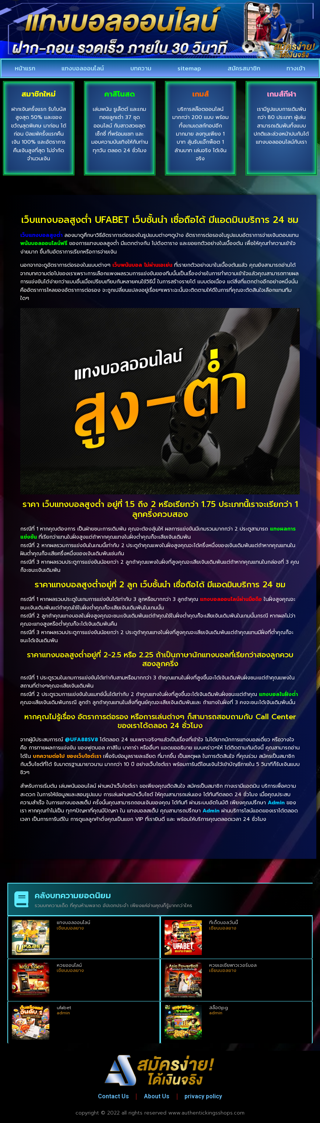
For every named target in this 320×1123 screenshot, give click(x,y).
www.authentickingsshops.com (206, 1113)
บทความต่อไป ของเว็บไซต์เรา (67, 756)
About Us (156, 1096)
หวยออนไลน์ (69, 965)
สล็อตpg (218, 1007)
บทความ (140, 68)
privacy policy (203, 1096)
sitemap (189, 68)
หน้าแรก (25, 68)
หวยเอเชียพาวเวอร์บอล (233, 965)
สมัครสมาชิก (244, 68)
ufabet (64, 1007)
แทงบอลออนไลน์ (82, 68)
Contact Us (113, 1096)
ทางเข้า (295, 68)
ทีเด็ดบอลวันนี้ (223, 922)
